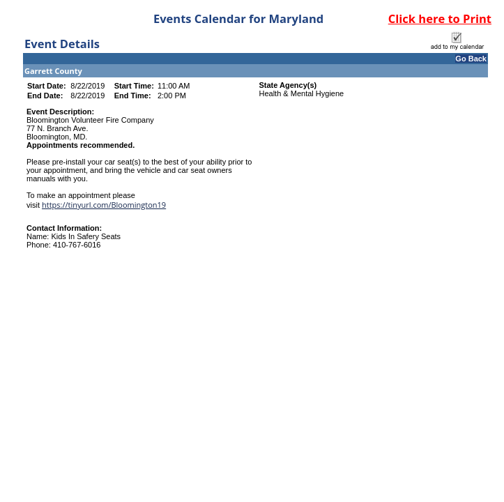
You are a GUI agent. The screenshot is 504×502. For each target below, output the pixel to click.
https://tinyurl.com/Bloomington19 (104, 204)
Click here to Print (439, 18)
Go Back (471, 58)
